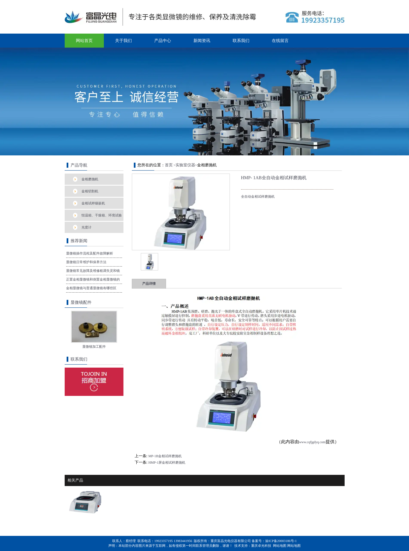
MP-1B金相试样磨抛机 (165, 456)
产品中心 (162, 40)
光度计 (86, 227)
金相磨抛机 (89, 179)
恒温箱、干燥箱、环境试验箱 (101, 217)
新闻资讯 (201, 40)
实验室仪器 (185, 165)
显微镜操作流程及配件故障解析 (89, 253)
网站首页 (84, 40)
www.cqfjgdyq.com (312, 442)
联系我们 (241, 40)
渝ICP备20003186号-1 (281, 541)
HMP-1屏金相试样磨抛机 (166, 462)
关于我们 (123, 40)
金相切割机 (89, 191)
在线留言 (280, 40)
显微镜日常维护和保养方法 (86, 262)
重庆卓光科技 (261, 546)
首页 (169, 165)
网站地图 (279, 546)
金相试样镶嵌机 (93, 203)
